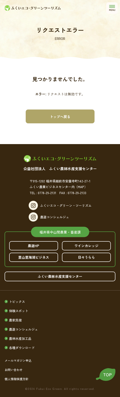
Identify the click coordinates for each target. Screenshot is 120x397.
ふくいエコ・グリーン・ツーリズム (66, 205)
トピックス (17, 301)
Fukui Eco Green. (49, 388)
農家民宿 (15, 320)
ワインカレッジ (86, 245)
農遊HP (33, 245)
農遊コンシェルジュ (54, 217)
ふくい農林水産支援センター (60, 276)
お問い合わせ (13, 369)
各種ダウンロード (22, 347)
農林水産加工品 (20, 338)
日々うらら (86, 257)
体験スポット (18, 310)
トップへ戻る (60, 116)
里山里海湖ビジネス (33, 257)
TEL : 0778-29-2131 (43, 192)
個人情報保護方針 (16, 378)
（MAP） (81, 186)
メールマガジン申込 (18, 360)
